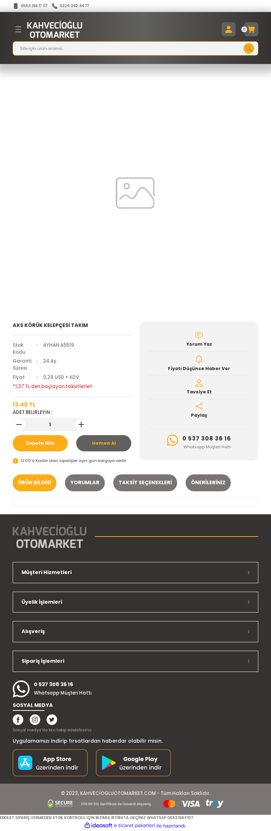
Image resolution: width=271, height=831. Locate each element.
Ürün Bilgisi (34, 482)
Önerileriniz (208, 482)
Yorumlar (85, 482)
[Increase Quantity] (81, 425)
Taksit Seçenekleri (145, 482)
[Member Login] (229, 30)
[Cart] (251, 30)
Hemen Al (104, 443)
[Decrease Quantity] (19, 425)
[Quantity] (50, 425)
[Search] (135, 49)
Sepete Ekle (40, 443)
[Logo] (54, 30)
